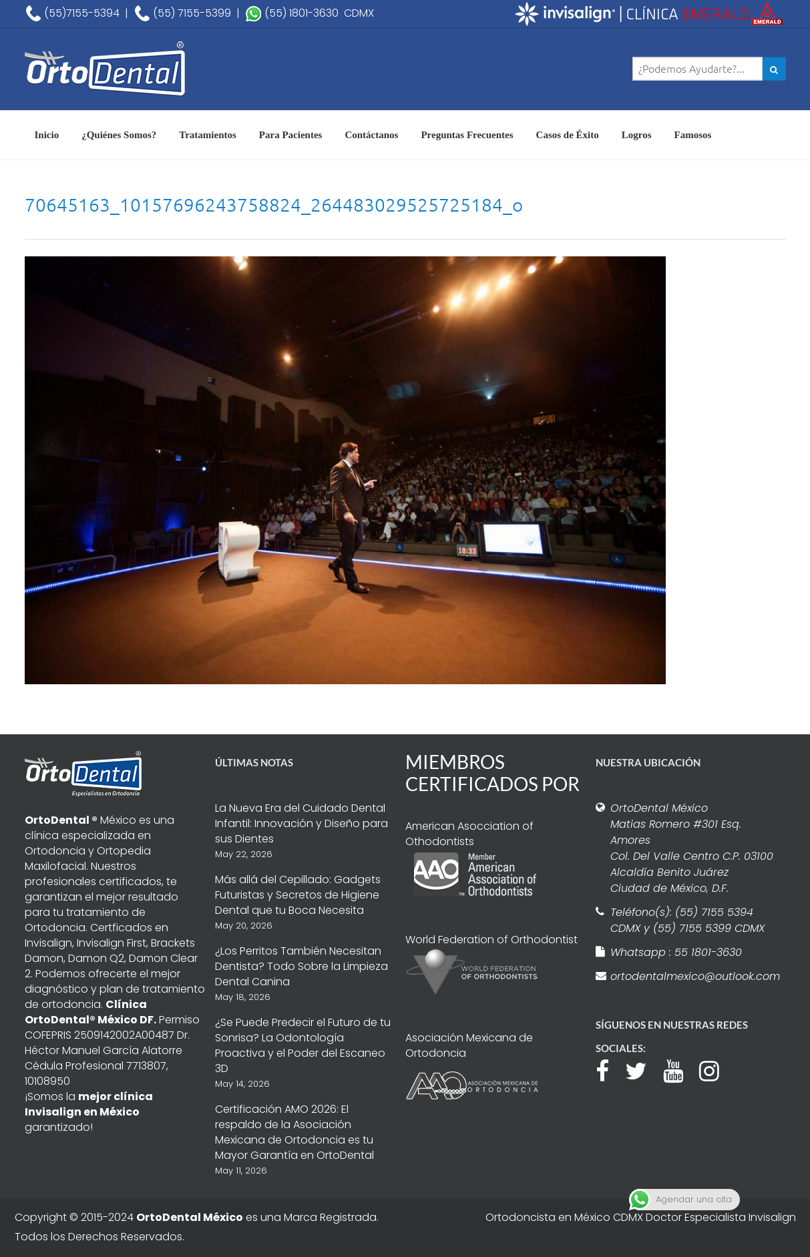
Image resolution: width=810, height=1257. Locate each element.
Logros (637, 135)
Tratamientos (207, 135)
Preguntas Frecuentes (467, 135)
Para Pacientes (291, 135)
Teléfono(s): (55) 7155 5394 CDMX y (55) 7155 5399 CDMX (687, 920)
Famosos (693, 135)
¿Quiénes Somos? (118, 135)
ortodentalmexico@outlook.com (693, 976)
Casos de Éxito (567, 135)
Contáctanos (371, 135)
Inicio (47, 135)
